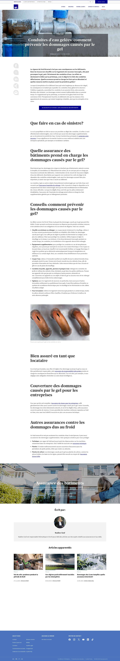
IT (19, 659)
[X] (79, 639)
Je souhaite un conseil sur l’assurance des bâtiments (60, 107)
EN (22, 659)
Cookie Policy (89, 659)
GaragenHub (29, 648)
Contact (14, 639)
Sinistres (70, 6)
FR (16, 659)
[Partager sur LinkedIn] (16, 79)
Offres (63, 6)
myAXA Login (29, 645)
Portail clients (80, 6)
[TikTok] (93, 639)
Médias (28, 642)
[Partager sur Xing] (16, 85)
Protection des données (78, 659)
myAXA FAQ (29, 651)
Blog (103, 6)
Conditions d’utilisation (64, 659)
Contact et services (93, 6)
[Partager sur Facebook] (16, 65)
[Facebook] (70, 639)
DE (13, 659)
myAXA (49, 2)
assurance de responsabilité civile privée (68, 371)
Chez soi (60, 33)
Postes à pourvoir (17, 642)
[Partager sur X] (16, 72)
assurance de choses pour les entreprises (65, 403)
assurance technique (79, 443)
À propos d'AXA (41, 2)
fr (92, 2)
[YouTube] (83, 639)
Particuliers (17, 2)
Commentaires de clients (18, 648)
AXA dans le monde (47, 639)
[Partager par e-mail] (16, 92)
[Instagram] (74, 639)
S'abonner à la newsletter (19, 651)
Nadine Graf (59, 54)
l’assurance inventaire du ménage (49, 185)
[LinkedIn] (88, 639)
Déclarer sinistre (30, 639)
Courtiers (14, 645)
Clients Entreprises (29, 2)
